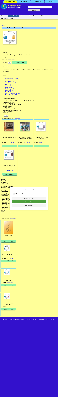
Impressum (4, 319)
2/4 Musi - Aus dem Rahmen (9, 137)
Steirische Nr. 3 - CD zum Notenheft (8, 255)
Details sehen (11, 142)
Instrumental (4, 191)
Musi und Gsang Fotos (7, 18)
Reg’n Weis (8, 84)
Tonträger (3, 190)
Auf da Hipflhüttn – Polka (11, 95)
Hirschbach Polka (9, 77)
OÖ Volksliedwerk (6, 205)
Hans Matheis (5, 202)
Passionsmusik (5, 194)
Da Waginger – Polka (10, 89)
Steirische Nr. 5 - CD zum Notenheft (8, 304)
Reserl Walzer (8, 87)
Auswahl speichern (29, 198)
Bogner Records (6, 199)
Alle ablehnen (29, 205)
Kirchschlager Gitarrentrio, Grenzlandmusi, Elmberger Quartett (25, 139)
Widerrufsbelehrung (43, 319)
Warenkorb (51, 1)
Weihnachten (4, 181)
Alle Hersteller (4, 197)
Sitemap (52, 319)
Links (42, 16)
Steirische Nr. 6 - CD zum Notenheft (42, 138)
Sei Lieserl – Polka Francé (12, 80)
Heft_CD (3, 210)
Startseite (3, 16)
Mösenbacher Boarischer (11, 78)
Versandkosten (23, 1)
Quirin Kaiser (5, 206)
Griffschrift (3, 182)
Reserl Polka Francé (10, 86)
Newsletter (23, 16)
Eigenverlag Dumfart (7, 201)
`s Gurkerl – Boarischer (11, 83)
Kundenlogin (38, 1)
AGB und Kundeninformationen (16, 319)
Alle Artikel (3, 179)
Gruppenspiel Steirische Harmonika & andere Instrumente (7, 188)
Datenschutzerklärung (31, 319)
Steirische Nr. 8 (8, 235)
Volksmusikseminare (33, 16)
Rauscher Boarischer (10, 92)
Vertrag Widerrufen (10, 1)
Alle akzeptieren (29, 202)
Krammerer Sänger (6, 203)
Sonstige (4, 209)
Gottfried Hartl (5, 198)
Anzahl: (5, 62)
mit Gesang (4, 193)
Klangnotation (4, 183)
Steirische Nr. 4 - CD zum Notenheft (8, 279)
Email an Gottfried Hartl (7, 213)
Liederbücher (4, 185)
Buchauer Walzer (9, 81)
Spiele (2, 211)
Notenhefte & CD (13, 16)
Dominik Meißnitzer (6, 207)
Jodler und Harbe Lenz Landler (13, 93)
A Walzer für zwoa (9, 90)
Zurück (3, 25)
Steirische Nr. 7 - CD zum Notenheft (10, 166)
